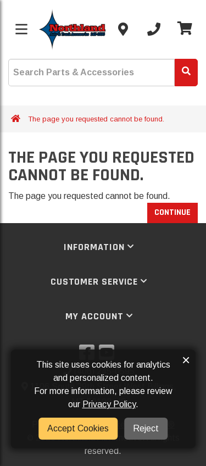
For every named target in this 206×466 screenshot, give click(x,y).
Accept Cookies (78, 428)
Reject (146, 428)
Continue (172, 212)
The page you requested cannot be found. (96, 119)
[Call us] (154, 29)
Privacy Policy (109, 404)
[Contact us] (123, 29)
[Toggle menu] (21, 29)
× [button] (186, 360)
